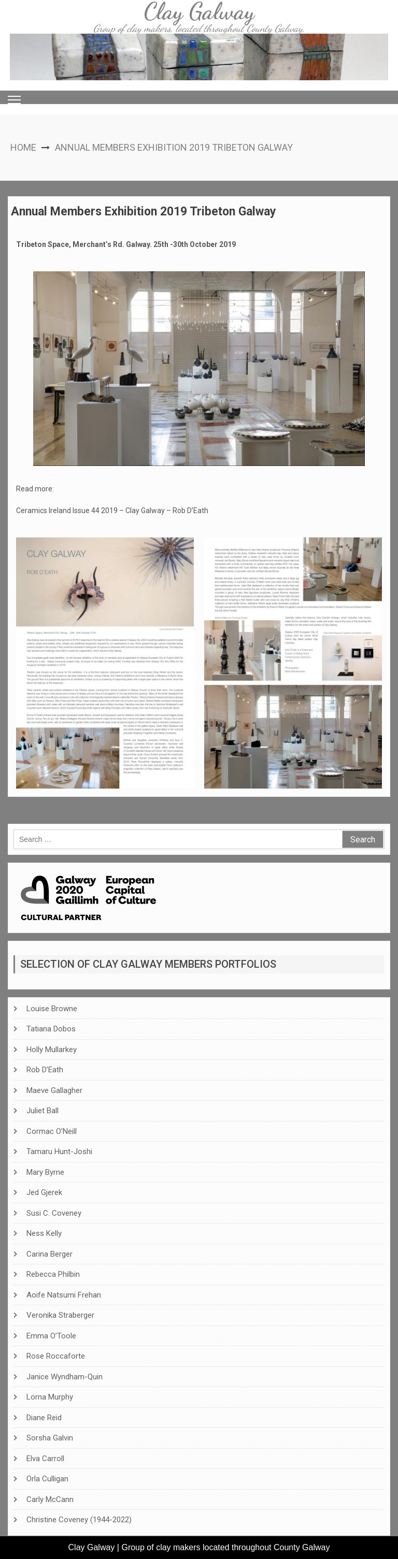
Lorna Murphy (49, 1397)
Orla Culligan (47, 1478)
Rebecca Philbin (53, 1274)
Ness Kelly (44, 1233)
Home (23, 147)
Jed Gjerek (44, 1192)
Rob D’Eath (44, 1069)
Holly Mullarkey (51, 1049)
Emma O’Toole (51, 1336)
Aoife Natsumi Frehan (63, 1295)
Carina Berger (49, 1254)
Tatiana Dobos (51, 1028)
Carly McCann (50, 1499)
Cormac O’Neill (51, 1131)
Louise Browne (51, 1008)
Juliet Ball (42, 1110)
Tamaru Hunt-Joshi (59, 1151)
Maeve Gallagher (54, 1090)
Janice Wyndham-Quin (64, 1376)
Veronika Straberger (60, 1315)
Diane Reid (44, 1417)
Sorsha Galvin (49, 1438)
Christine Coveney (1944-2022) (79, 1519)
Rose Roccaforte (55, 1356)
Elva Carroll (45, 1458)
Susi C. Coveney (53, 1213)
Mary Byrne (45, 1172)
